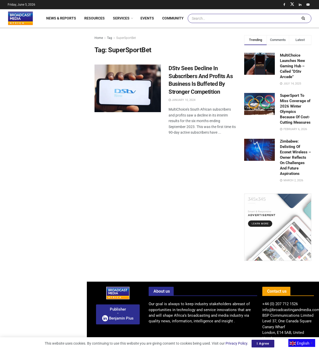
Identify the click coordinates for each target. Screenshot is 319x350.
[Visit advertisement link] (43, 204)
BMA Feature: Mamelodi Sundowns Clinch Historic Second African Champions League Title (54, 320)
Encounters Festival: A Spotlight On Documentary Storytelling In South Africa (54, 119)
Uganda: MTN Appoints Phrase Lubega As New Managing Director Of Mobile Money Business (54, 148)
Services (121, 18)
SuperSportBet (126, 38)
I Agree (263, 343)
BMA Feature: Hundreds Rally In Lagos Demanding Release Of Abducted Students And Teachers (53, 258)
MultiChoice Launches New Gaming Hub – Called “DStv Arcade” (292, 66)
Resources (94, 18)
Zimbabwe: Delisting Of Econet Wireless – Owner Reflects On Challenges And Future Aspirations (295, 157)
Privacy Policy (236, 343)
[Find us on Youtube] (308, 4)
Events (147, 18)
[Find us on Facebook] (284, 4)
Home (98, 38)
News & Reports (61, 18)
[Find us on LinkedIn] (300, 4)
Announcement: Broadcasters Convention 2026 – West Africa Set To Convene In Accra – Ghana (43, 52)
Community (173, 18)
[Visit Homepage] (20, 18)
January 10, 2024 (182, 100)
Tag (109, 38)
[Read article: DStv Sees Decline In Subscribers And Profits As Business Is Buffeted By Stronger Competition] (127, 88)
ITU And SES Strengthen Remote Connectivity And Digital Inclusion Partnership (53, 177)
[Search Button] (303, 18)
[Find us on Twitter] (292, 4)
